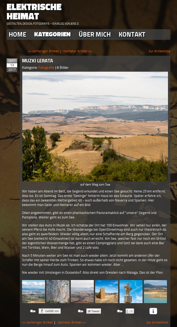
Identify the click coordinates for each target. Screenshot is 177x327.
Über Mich (95, 34)
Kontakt (132, 34)
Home (17, 34)
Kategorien (52, 34)
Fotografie (46, 67)
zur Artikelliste (159, 51)
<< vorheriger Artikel (43, 51)
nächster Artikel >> (77, 51)
